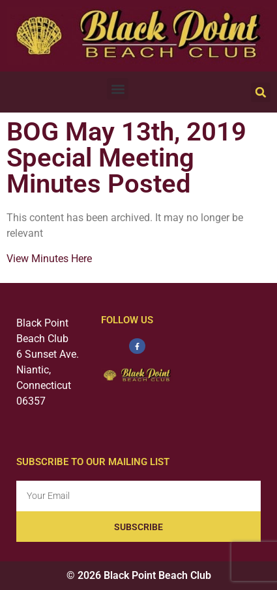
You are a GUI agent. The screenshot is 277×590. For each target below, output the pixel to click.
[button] (117, 89)
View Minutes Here (49, 258)
